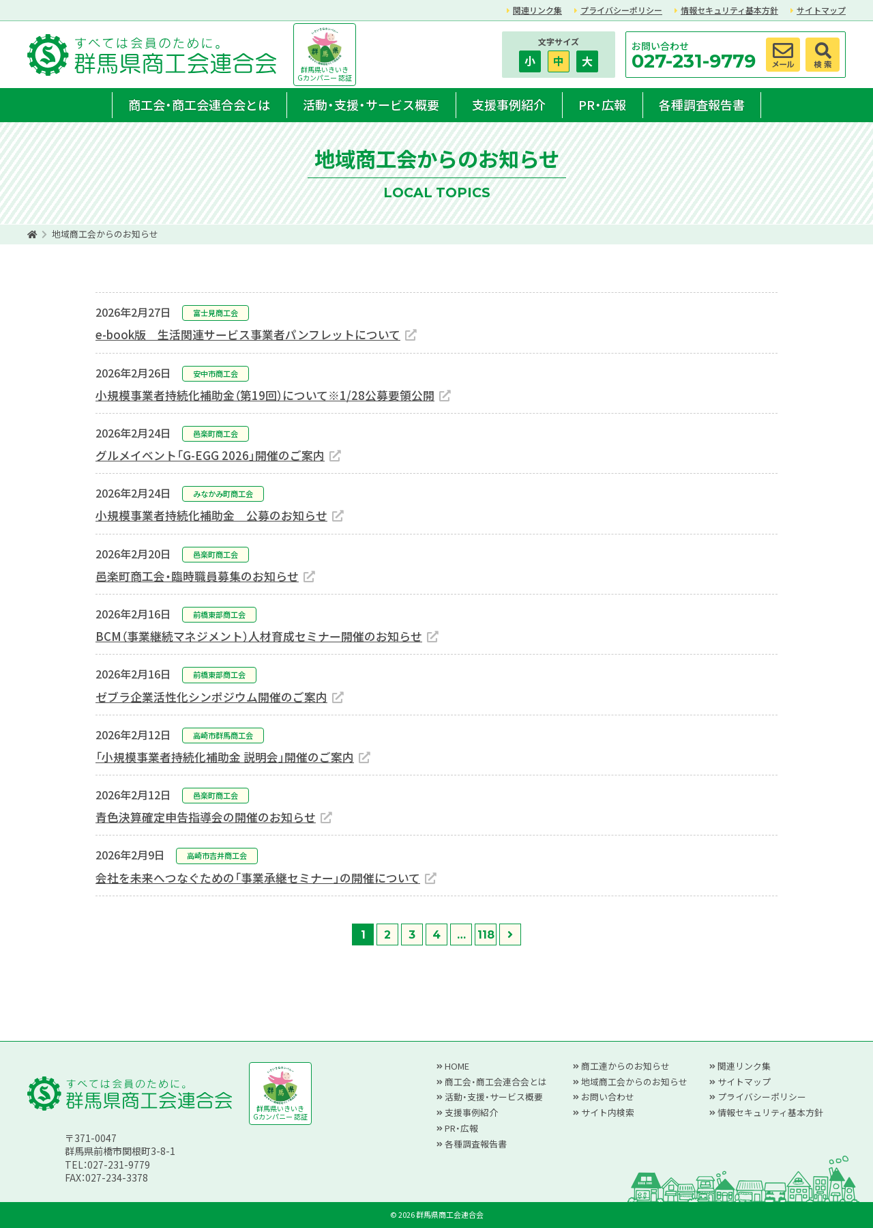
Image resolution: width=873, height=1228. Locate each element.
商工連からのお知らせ (625, 1065)
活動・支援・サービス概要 (371, 104)
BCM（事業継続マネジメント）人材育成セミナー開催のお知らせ (258, 636)
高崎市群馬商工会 (223, 735)
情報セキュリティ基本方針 (729, 10)
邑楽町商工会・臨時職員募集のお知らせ (197, 576)
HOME (457, 1065)
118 (485, 934)
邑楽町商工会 (215, 433)
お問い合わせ (607, 1096)
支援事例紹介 (509, 104)
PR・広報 (602, 104)
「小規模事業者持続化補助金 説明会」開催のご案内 (224, 757)
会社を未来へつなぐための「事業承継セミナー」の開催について (257, 878)
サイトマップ (821, 10)
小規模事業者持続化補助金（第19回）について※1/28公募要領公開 (264, 395)
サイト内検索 (607, 1112)
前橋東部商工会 (219, 614)
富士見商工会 (215, 312)
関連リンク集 (537, 10)
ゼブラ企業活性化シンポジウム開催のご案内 (211, 697)
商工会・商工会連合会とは (199, 104)
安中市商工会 (215, 373)
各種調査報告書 (702, 104)
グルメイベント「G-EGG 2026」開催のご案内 (210, 455)
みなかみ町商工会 (223, 493)
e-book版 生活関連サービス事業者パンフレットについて (247, 334)
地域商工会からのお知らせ (634, 1081)
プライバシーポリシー (621, 10)
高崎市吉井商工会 (217, 855)
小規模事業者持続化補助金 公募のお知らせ (211, 515)
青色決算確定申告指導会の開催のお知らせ (205, 817)
